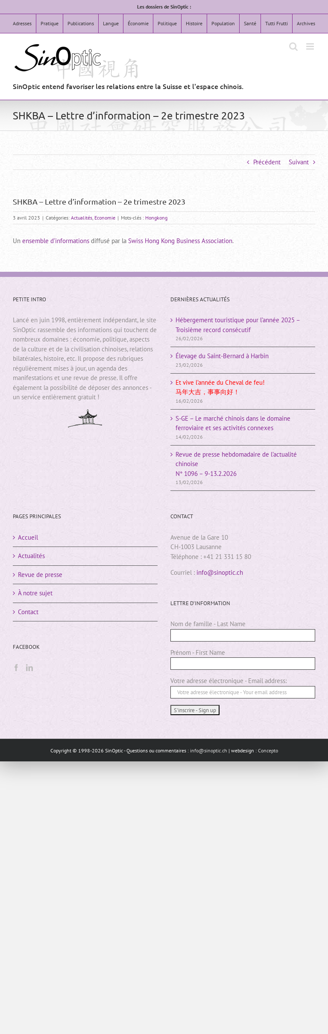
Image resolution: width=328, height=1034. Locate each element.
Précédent (267, 162)
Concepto (268, 750)
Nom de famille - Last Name (208, 624)
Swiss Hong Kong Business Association (180, 241)
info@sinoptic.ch (219, 572)
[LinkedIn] (29, 667)
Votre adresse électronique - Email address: (228, 681)
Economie (104, 217)
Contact (28, 612)
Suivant (299, 162)
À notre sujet (35, 593)
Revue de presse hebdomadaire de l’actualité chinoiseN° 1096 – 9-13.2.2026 (236, 464)
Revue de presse (40, 574)
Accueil (28, 537)
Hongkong (156, 217)
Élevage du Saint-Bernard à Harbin (222, 356)
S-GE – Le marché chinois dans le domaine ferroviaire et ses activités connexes (233, 423)
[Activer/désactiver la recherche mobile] (293, 46)
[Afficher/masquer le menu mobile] (310, 46)
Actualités (81, 217)
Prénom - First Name (197, 652)
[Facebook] (16, 667)
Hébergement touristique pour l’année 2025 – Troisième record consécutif (238, 325)
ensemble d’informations (55, 241)
